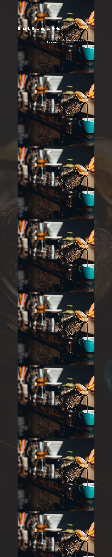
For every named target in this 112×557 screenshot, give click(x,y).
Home (51, 5)
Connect (60, 5)
